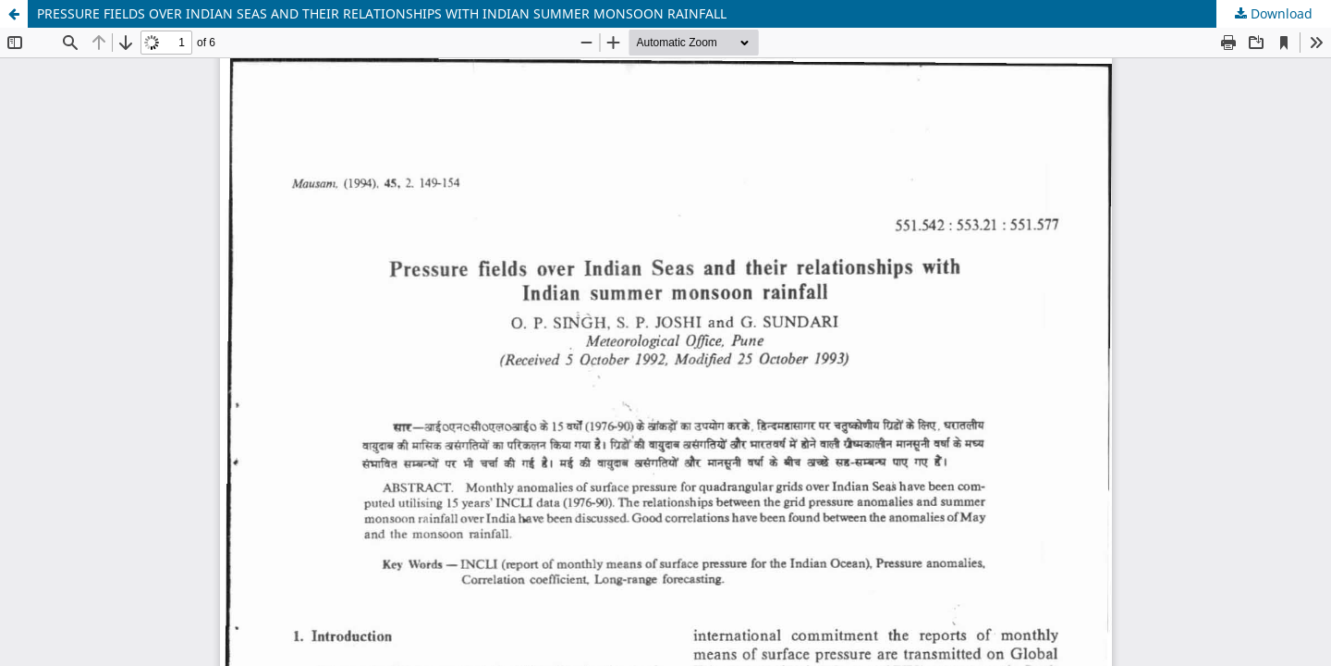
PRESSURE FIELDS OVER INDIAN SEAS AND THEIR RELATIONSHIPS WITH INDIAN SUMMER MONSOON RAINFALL (382, 13)
